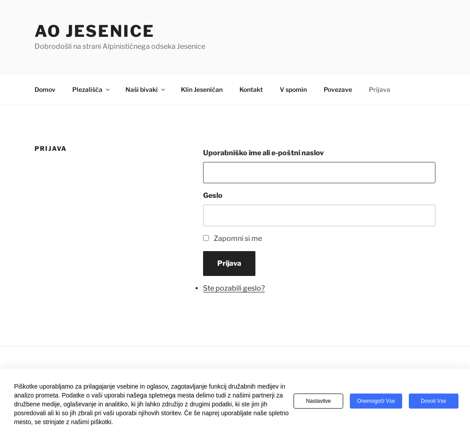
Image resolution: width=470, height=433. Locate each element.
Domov (45, 89)
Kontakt (251, 89)
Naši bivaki (145, 89)
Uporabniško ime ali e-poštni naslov (263, 153)
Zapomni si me (238, 238)
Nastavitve (318, 402)
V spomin (293, 89)
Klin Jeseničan (202, 89)
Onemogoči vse (376, 402)
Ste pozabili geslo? (234, 288)
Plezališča (91, 89)
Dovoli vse (433, 402)
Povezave (338, 89)
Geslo (213, 195)
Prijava (379, 89)
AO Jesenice (95, 31)
